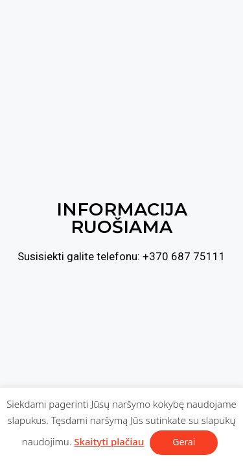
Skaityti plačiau (109, 441)
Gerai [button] (183, 442)
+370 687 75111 (184, 256)
